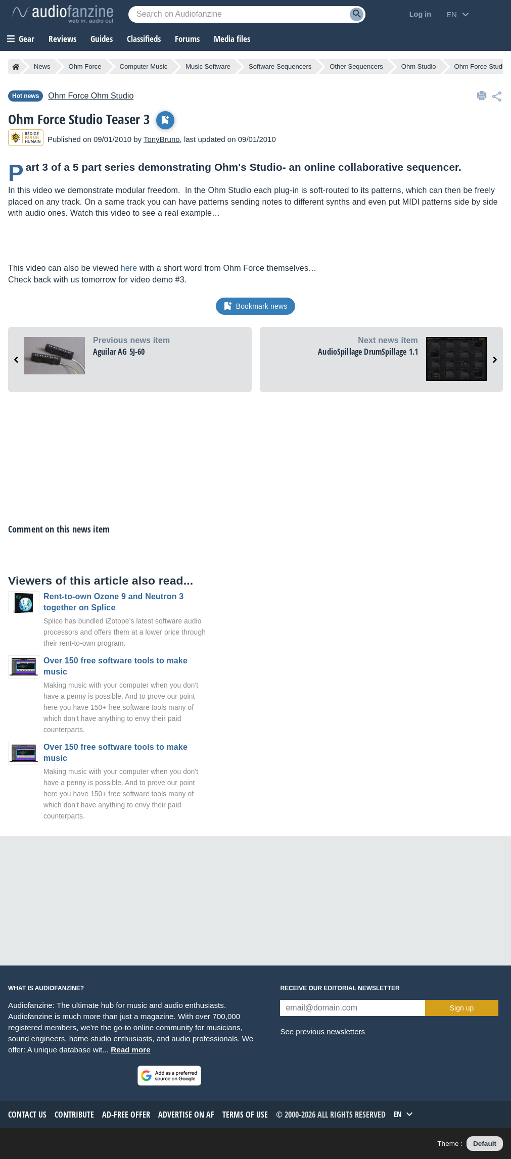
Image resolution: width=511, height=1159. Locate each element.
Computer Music (144, 66)
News (42, 66)
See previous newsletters (322, 1031)
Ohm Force (85, 66)
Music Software (207, 66)
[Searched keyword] (246, 14)
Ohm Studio (418, 66)
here (129, 268)
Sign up (462, 1008)
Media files (232, 38)
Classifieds (144, 38)
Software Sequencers (280, 66)
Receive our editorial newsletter (339, 988)
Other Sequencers (356, 66)
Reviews (62, 38)
